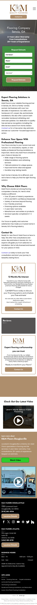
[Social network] (28, 522)
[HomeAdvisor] (14, 382)
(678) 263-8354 (7, 511)
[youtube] (18, 522)
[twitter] (8, 522)
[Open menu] (34, 8)
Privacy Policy (4, 599)
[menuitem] (4, 579)
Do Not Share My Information (17, 599)
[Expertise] (23, 382)
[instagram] (13, 522)
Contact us (5, 128)
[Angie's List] (14, 391)
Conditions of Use (30, 599)
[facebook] (3, 522)
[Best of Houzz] (23, 391)
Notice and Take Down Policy (11, 601)
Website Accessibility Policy (26, 601)
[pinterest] (23, 522)
